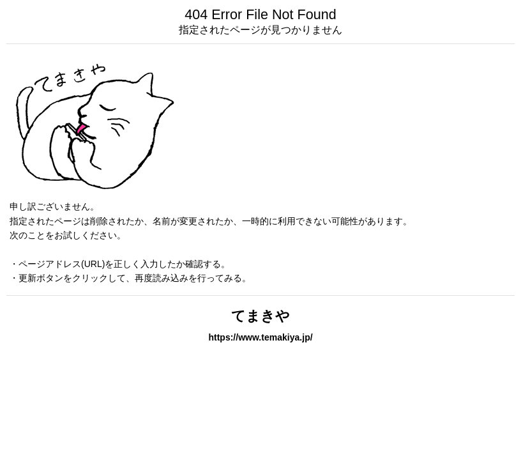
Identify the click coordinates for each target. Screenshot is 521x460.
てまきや (260, 316)
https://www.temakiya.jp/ (260, 337)
